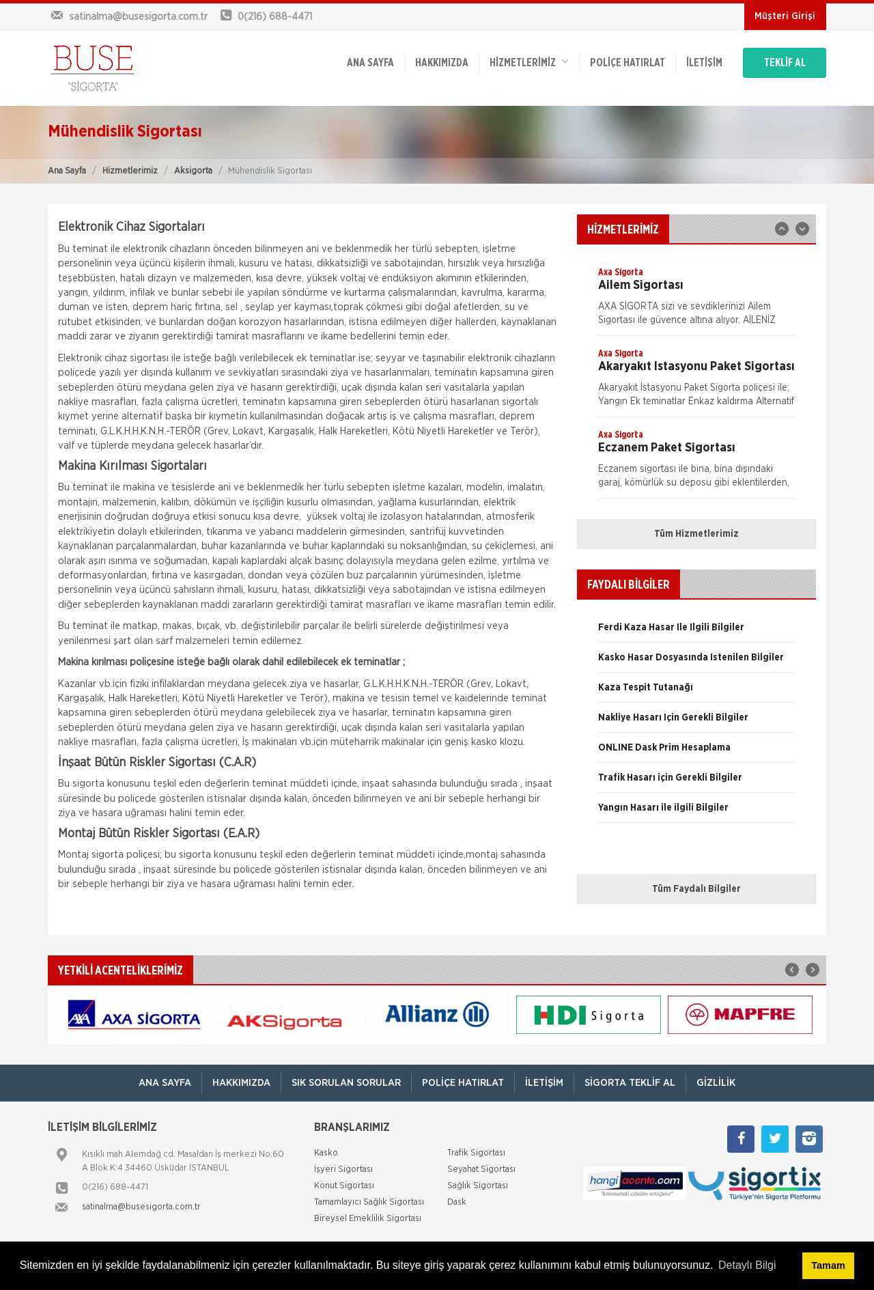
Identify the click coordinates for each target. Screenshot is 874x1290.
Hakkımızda (441, 62)
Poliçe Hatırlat (627, 62)
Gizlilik (715, 1083)
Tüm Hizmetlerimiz (696, 534)
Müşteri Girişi (785, 16)
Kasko (326, 1153)
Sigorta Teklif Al (629, 1083)
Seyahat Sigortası (481, 1169)
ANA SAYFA (370, 62)
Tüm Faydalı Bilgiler (696, 889)
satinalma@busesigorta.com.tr (141, 1207)
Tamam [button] (828, 1265)
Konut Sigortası (344, 1185)
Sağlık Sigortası (477, 1185)
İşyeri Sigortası (343, 1169)
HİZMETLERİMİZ (529, 61)
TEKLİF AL (785, 62)
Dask (456, 1202)
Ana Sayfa (67, 171)
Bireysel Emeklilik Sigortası (367, 1218)
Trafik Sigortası (476, 1153)
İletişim (704, 62)
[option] (696, 300)
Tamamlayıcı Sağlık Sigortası (369, 1202)
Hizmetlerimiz (130, 171)
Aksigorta (193, 171)
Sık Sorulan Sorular (346, 1083)
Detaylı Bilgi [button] (747, 1265)
